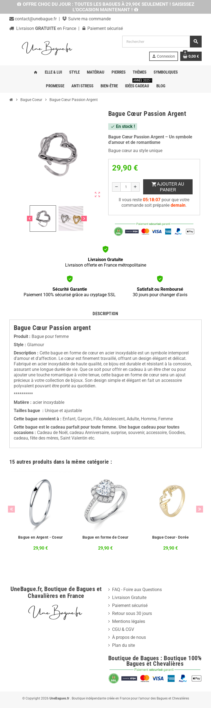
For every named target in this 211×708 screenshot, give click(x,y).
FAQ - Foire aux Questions (137, 589)
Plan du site (123, 645)
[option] (40, 514)
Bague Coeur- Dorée (170, 537)
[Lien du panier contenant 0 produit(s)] (191, 56)
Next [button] (199, 509)
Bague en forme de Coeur (105, 537)
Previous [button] (11, 509)
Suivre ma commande (89, 18)
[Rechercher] (161, 41)
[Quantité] (125, 187)
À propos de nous (129, 637)
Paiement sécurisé (130, 605)
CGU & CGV (123, 629)
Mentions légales (128, 621)
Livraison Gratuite (129, 597)
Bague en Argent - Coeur (40, 537)
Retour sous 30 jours (132, 613)
